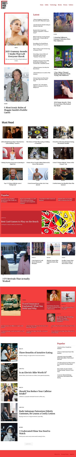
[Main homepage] (42, 4)
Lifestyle (3, 217)
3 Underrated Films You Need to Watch (34, 431)
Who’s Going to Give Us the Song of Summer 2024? (41, 49)
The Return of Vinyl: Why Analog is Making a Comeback (38, 142)
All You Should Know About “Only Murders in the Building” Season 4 (12, 142)
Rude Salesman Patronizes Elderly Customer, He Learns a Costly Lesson (37, 411)
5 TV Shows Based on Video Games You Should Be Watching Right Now (66, 363)
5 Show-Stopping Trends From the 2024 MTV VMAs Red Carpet (41, 20)
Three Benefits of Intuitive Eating (35, 352)
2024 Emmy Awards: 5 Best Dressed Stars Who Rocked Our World (62, 104)
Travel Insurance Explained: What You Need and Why (32, 305)
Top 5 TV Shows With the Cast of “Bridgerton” (12, 183)
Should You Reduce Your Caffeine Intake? (35, 391)
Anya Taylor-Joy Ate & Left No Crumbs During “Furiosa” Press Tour (65, 370)
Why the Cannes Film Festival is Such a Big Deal (52, 261)
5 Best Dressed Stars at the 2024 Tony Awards (38, 183)
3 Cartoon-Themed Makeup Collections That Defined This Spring (64, 376)
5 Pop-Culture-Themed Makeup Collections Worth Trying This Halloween (62, 74)
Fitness (63, 138)
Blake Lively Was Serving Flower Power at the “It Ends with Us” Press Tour (41, 38)
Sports (34, 257)
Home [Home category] (37, 159)
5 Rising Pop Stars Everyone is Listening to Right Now (12, 162)
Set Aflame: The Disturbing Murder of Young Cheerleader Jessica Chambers (64, 319)
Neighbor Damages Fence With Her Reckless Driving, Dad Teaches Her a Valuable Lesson (41, 62)
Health (21, 348)
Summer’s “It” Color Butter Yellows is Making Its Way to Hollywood (40, 86)
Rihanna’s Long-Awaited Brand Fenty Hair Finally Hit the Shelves (9, 200)
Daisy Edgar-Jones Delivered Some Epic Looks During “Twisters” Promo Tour (40, 55)
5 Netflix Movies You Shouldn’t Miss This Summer (63, 183)
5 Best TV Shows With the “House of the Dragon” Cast (63, 162)
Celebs (5, 103)
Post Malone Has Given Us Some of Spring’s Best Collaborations (53, 307)
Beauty (56, 69)
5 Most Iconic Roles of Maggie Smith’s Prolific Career (15, 109)
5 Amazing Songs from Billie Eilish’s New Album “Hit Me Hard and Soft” (65, 357)
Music (16, 47)
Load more (28, 443)
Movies (63, 179)
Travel (24, 299)
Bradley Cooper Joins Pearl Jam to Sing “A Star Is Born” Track (67, 261)
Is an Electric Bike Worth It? (33, 372)
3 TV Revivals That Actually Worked (16, 279)
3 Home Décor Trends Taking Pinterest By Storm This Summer (38, 162)
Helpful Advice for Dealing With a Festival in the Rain (65, 199)
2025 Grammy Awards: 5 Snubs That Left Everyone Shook (16, 53)
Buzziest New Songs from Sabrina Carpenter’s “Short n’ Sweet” (40, 31)
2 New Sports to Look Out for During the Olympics (37, 261)
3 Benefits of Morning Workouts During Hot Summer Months (63, 142)
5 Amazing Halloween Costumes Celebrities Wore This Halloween (62, 39)
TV (12, 138)
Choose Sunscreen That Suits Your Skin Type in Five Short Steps (40, 79)
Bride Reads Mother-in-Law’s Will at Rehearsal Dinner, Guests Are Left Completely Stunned (28, 200)
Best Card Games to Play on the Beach (19, 221)
